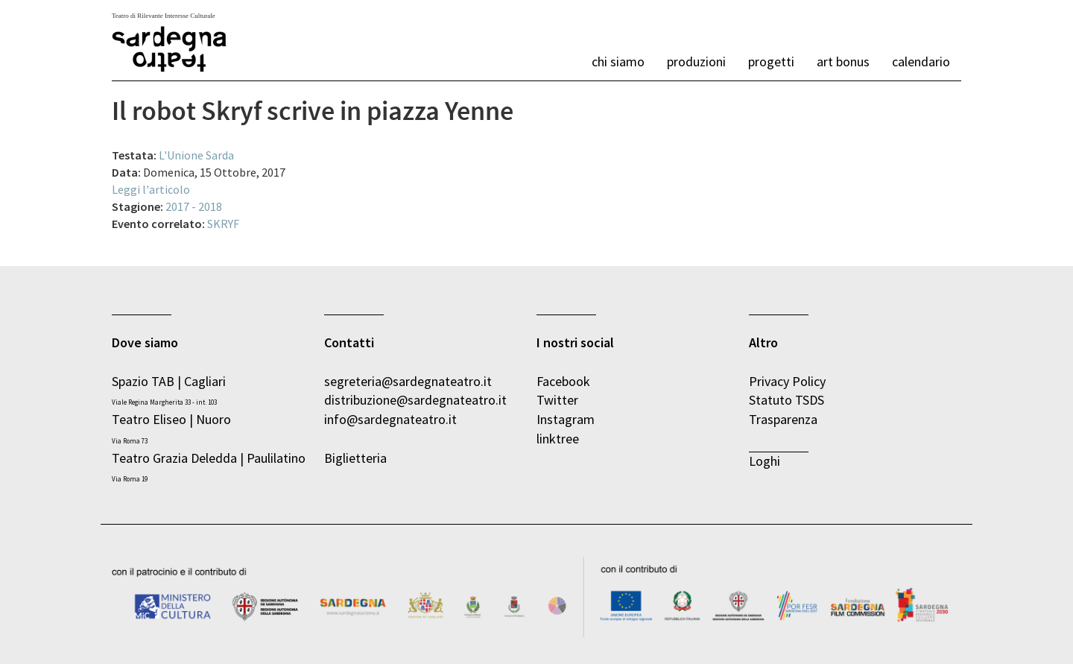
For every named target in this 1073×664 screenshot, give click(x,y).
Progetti (771, 61)
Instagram (565, 419)
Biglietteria (355, 458)
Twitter (557, 399)
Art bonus (843, 61)
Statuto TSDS (788, 399)
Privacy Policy (787, 381)
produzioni (696, 61)
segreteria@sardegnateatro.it (408, 381)
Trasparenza (783, 419)
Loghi (764, 460)
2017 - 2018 (193, 206)
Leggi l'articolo (151, 189)
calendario (921, 61)
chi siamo (618, 61)
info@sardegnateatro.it (390, 419)
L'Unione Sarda (196, 155)
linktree (557, 438)
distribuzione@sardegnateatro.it (415, 399)
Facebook (563, 381)
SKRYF (223, 223)
